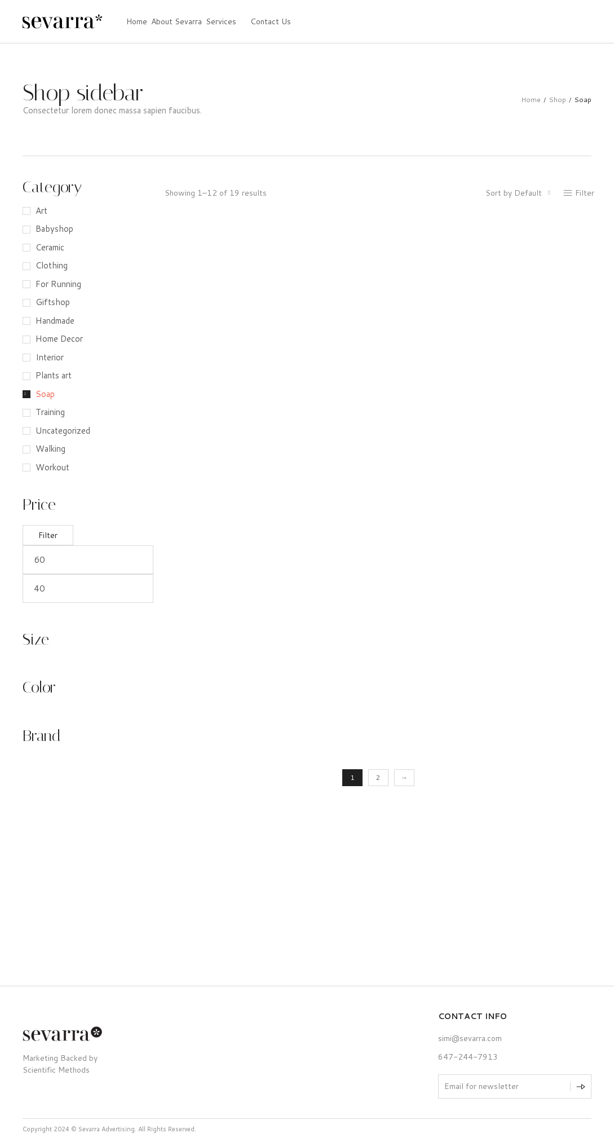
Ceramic (50, 247)
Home (531, 99)
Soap (45, 394)
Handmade (55, 321)
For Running (58, 284)
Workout (52, 467)
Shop (557, 99)
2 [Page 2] (378, 777)
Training (50, 412)
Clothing (52, 265)
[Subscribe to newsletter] (580, 1086)
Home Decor (59, 339)
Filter (48, 535)
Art (41, 211)
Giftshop (53, 302)
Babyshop (54, 229)
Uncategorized (63, 430)
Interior (50, 357)
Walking (50, 449)
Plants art (54, 375)
